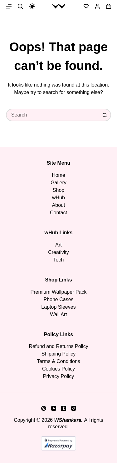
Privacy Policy (58, 376)
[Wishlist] (86, 6)
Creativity (58, 252)
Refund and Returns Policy (58, 346)
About (58, 205)
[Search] (20, 6)
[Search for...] (52, 115)
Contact (58, 212)
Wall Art (58, 314)
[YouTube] (53, 408)
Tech (58, 259)
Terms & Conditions (58, 361)
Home (58, 175)
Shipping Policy (58, 353)
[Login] (97, 6)
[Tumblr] (63, 408)
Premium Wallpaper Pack (59, 292)
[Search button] (105, 115)
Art (58, 244)
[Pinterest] (43, 408)
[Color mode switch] (32, 6)
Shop (58, 190)
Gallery (58, 182)
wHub (58, 197)
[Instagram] (73, 408)
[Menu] (9, 6)
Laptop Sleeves (58, 307)
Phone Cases (58, 299)
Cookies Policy (58, 368)
